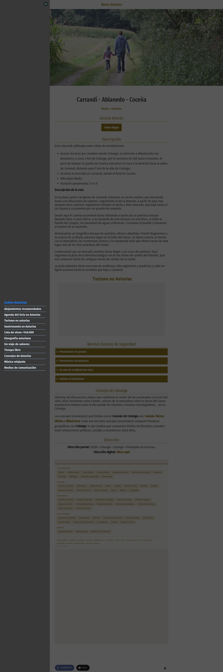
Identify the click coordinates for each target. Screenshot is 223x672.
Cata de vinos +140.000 (19, 332)
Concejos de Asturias (17, 356)
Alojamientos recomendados (22, 309)
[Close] (46, 4)
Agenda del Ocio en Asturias (22, 314)
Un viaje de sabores (16, 344)
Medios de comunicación (20, 367)
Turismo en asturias (17, 320)
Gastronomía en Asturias (20, 326)
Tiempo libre (12, 350)
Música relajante (14, 361)
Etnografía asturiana (17, 338)
